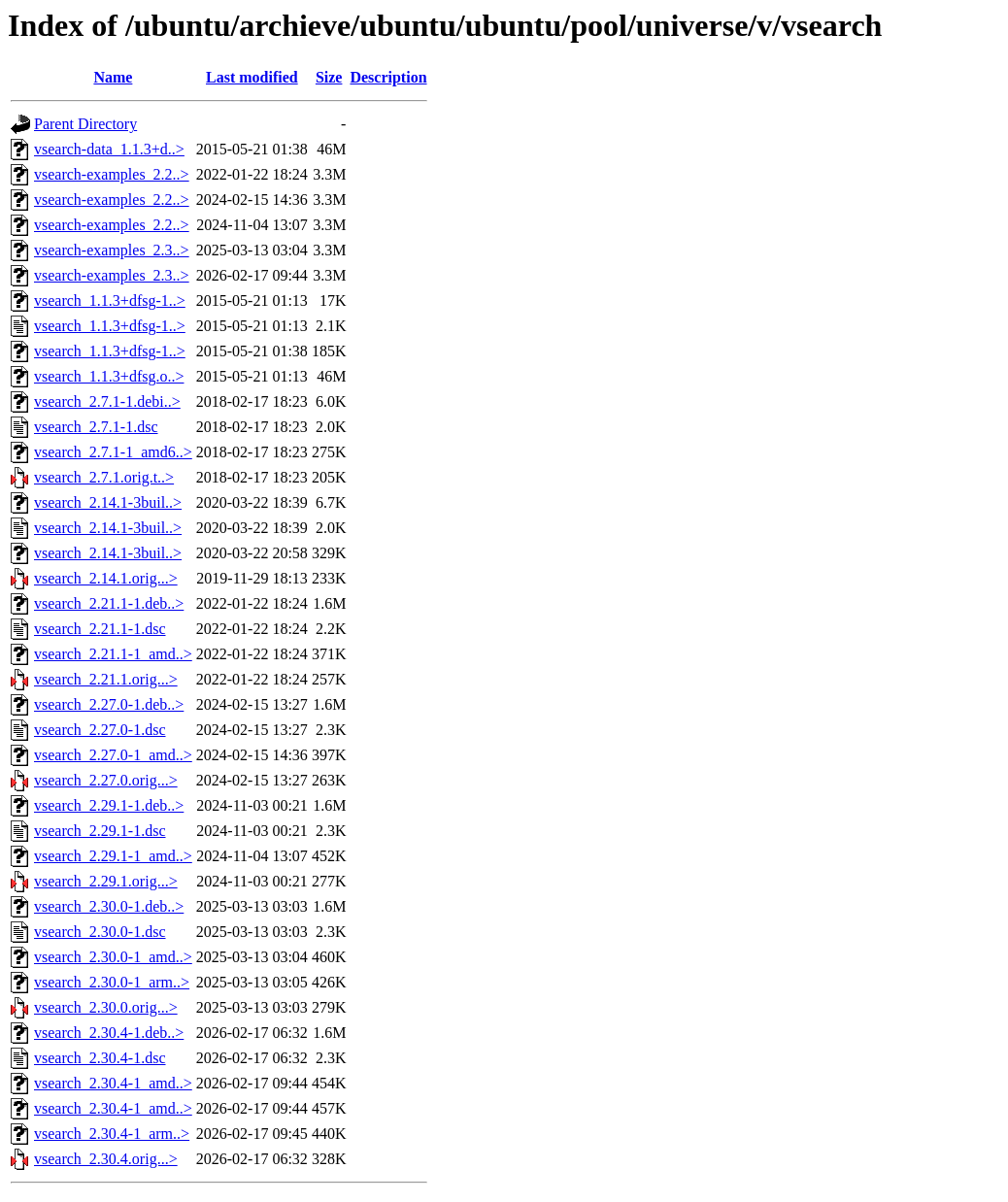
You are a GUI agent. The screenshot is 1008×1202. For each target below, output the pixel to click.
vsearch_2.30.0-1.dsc (100, 931)
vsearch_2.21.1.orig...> (106, 679)
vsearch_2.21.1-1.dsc (100, 628)
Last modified (252, 77)
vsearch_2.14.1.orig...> (106, 578)
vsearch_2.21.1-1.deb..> (109, 603)
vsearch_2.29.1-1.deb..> (109, 805)
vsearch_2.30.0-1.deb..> (109, 906)
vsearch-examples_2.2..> (111, 174)
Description (388, 77)
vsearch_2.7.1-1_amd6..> (113, 452)
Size (329, 77)
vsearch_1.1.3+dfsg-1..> (109, 300)
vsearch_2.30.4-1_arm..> (111, 1133)
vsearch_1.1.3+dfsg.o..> (109, 376)
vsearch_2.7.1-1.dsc (96, 426)
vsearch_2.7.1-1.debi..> (107, 401)
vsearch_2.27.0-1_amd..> (113, 755)
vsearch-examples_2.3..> (111, 250)
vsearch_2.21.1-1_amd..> (113, 654)
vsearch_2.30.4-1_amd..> (113, 1083)
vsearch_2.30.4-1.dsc (100, 1058)
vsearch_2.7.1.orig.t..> (104, 477)
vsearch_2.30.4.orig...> (106, 1159)
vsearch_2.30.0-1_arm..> (111, 982)
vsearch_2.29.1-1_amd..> (113, 856)
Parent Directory (85, 124)
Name (112, 77)
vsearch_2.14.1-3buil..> (108, 502)
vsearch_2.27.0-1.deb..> (109, 704)
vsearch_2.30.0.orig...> (106, 1007)
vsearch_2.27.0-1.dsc (100, 729)
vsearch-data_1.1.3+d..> (109, 149)
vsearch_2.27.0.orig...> (106, 780)
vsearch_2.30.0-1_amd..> (113, 957)
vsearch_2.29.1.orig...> (106, 881)
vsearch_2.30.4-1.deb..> (109, 1032)
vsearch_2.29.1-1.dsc (100, 830)
